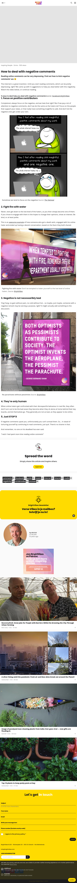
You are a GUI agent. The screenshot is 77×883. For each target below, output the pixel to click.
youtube (32, 481)
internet (47, 478)
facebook (19, 478)
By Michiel (33, 533)
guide (29, 478)
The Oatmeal (49, 200)
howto (38, 478)
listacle (57, 478)
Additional (7, 868)
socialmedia (20, 481)
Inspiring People (6, 65)
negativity (7, 481)
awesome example (16, 222)
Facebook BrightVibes (60, 96)
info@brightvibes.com (8, 849)
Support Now (38, 467)
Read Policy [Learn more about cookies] (13, 864)
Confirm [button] (71, 880)
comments (7, 478)
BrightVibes (18, 291)
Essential (7, 874)
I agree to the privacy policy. (15, 834)
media (66, 478)
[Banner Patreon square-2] (38, 561)
